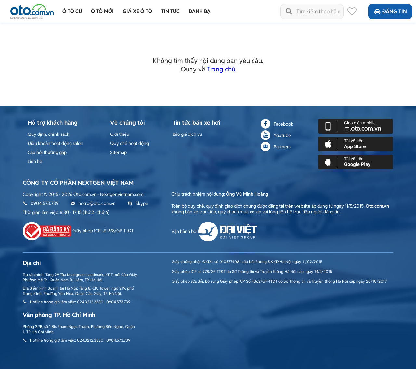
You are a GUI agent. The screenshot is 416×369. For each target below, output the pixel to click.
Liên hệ (35, 161)
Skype (138, 203)
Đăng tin (390, 11)
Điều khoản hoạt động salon (55, 143)
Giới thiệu (119, 134)
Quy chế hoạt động (129, 143)
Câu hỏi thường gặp (47, 152)
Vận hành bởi (214, 231)
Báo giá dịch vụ (187, 134)
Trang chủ (221, 69)
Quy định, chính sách (49, 134)
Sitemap (118, 152)
